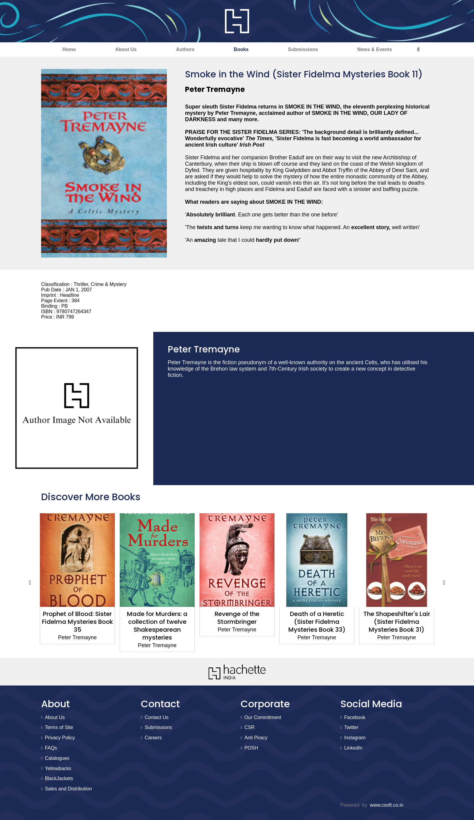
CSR (249, 727)
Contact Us (156, 717)
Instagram (354, 737)
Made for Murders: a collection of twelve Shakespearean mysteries (157, 625)
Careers (153, 737)
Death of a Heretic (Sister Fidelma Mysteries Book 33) (317, 622)
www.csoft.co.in (386, 805)
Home (69, 49)
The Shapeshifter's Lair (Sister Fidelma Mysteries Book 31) (396, 622)
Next (444, 582)
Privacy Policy (60, 737)
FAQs (51, 747)
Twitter (351, 727)
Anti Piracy (255, 737)
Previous (29, 582)
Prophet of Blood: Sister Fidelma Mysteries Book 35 (77, 622)
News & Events (374, 49)
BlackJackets (59, 778)
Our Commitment (262, 717)
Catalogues (57, 758)
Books (241, 49)
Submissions (303, 49)
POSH (251, 747)
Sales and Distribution (68, 788)
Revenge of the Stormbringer (237, 618)
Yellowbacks (58, 768)
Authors (185, 49)
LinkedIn (353, 747)
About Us (126, 49)
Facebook (354, 717)
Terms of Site (59, 727)
